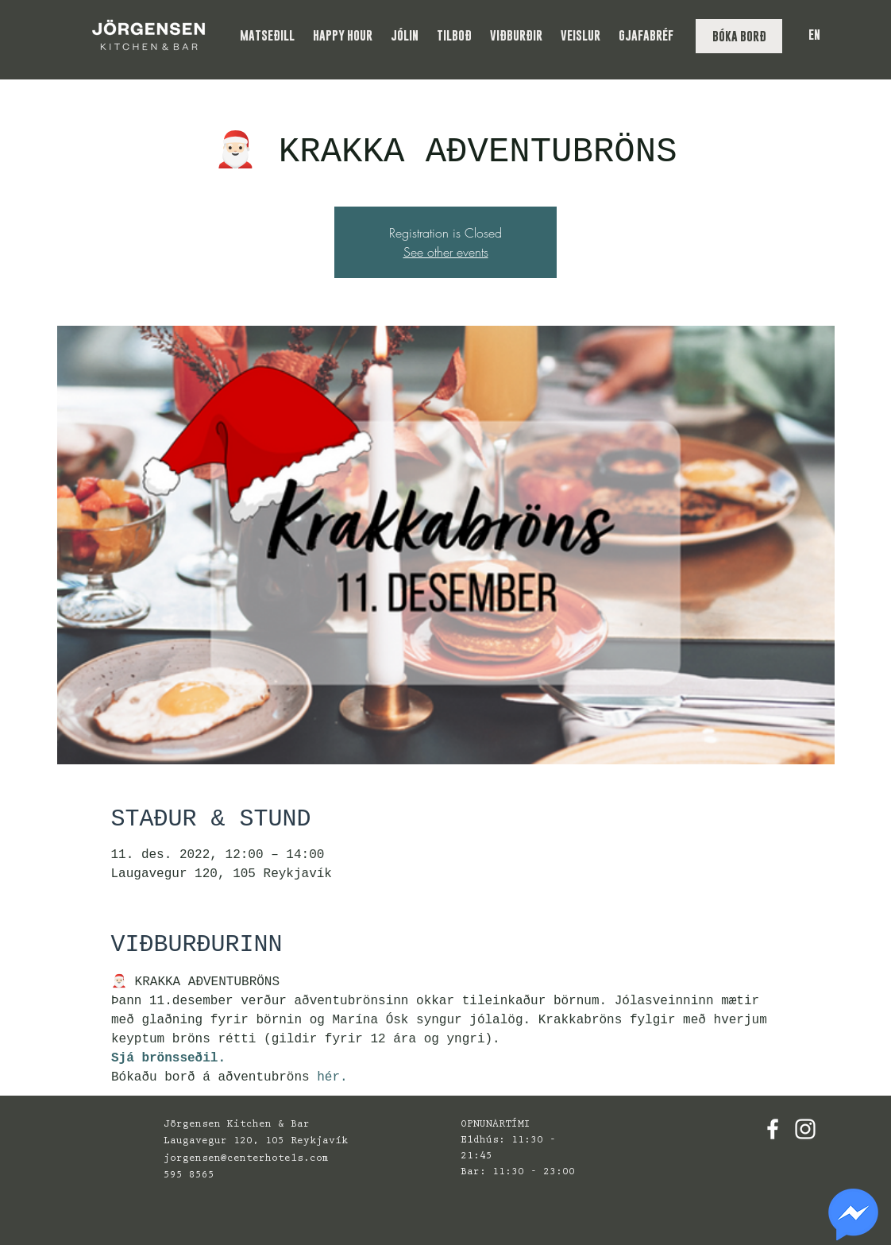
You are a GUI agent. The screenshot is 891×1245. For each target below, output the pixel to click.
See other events (445, 252)
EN (814, 34)
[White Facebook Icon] (772, 1129)
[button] (268, 35)
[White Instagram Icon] (805, 1129)
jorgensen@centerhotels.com (246, 1159)
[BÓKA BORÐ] (739, 36)
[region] (853, 1215)
